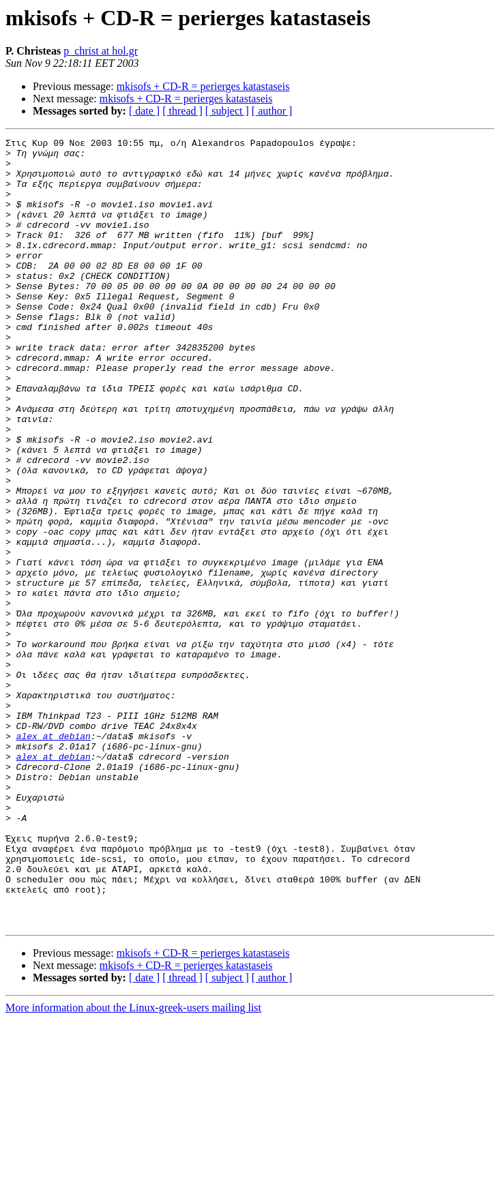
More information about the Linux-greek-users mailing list (133, 1165)
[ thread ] (182, 111)
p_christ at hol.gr (100, 51)
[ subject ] (227, 111)
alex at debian (53, 856)
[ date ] (144, 111)
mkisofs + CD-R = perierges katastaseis (203, 86)
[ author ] (272, 111)
